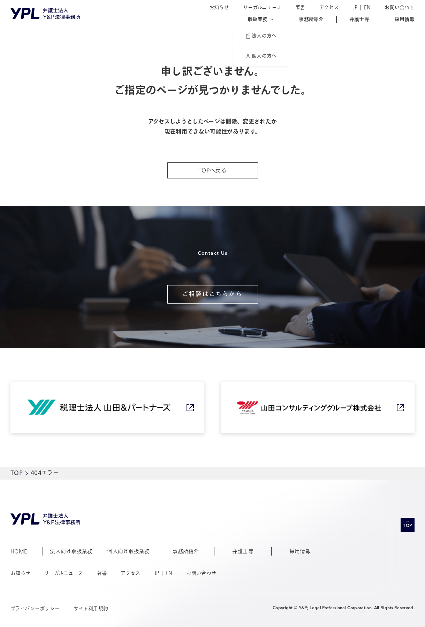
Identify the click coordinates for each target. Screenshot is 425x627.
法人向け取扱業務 (71, 551)
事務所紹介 (311, 19)
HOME (18, 551)
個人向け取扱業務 (128, 551)
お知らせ (219, 7)
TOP (16, 473)
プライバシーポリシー (35, 608)
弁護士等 (359, 19)
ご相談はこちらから (212, 294)
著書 (300, 7)
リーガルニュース (262, 7)
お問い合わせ (400, 7)
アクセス (329, 7)
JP (355, 7)
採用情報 (405, 19)
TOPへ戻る (212, 170)
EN (367, 7)
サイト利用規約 (91, 608)
